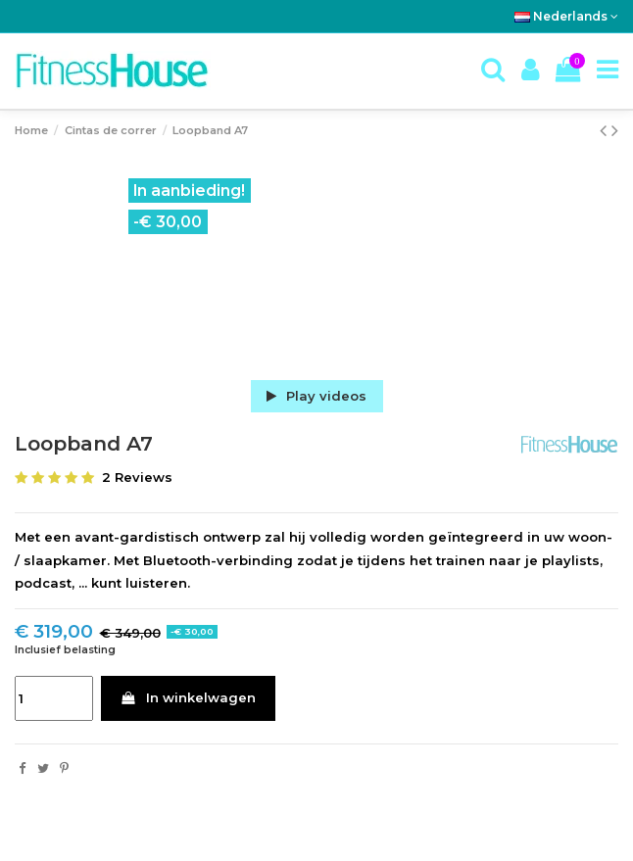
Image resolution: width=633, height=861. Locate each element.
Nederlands (566, 16)
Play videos (317, 396)
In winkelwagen (188, 697)
